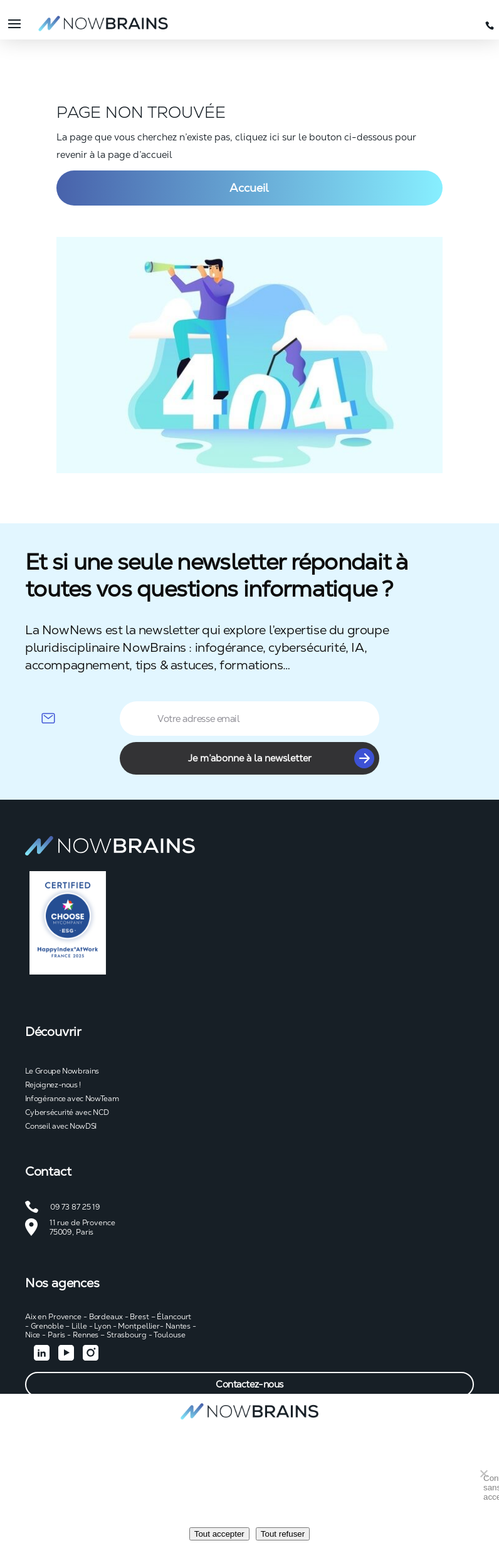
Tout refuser (283, 1534)
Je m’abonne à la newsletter (281, 758)
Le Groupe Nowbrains (62, 1071)
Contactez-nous (249, 1384)
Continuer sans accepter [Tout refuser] (486, 1476)
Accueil (249, 187)
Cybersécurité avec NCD (67, 1112)
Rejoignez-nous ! (53, 1085)
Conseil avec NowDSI (61, 1126)
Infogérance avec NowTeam (71, 1099)
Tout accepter (219, 1534)
